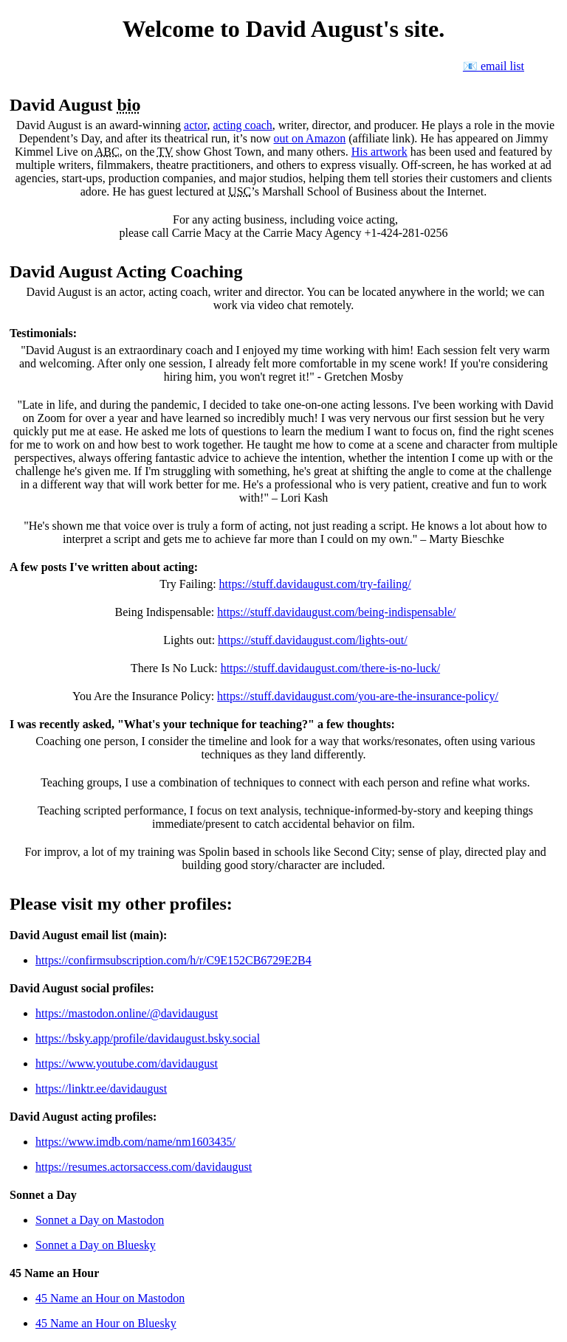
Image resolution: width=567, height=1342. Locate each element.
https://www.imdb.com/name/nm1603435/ (135, 1141)
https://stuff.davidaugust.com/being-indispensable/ (336, 612)
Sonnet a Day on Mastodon (99, 1220)
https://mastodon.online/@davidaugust (126, 1013)
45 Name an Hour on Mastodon (110, 1298)
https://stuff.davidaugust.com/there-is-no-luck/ (330, 668)
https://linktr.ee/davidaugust (101, 1088)
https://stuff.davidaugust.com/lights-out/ (313, 640)
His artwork (379, 151)
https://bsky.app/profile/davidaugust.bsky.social (147, 1038)
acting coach (242, 125)
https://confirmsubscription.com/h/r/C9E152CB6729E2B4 (173, 960)
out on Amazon (310, 138)
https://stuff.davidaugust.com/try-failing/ (315, 584)
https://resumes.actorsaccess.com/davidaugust (143, 1167)
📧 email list (493, 66)
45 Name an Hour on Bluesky (105, 1323)
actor (195, 125)
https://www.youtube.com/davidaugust (126, 1063)
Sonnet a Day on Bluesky (95, 1245)
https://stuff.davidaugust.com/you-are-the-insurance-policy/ (357, 696)
